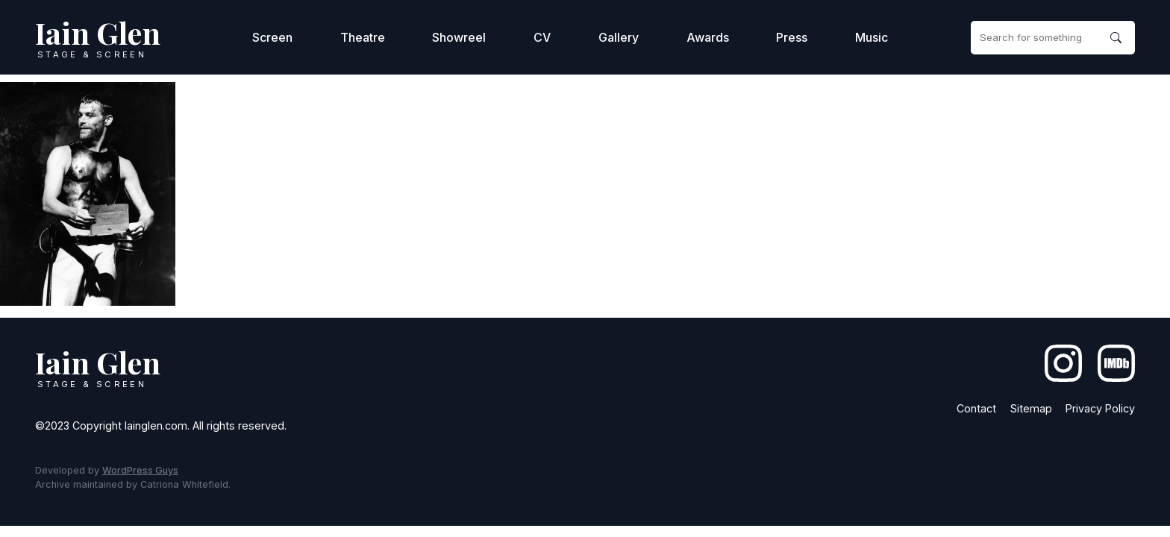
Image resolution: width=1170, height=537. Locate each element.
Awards (707, 37)
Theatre (362, 37)
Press (791, 37)
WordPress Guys (140, 470)
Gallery (618, 37)
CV (542, 37)
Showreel (459, 37)
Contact (976, 408)
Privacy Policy (1100, 408)
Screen (272, 37)
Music (871, 37)
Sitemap (1031, 408)
